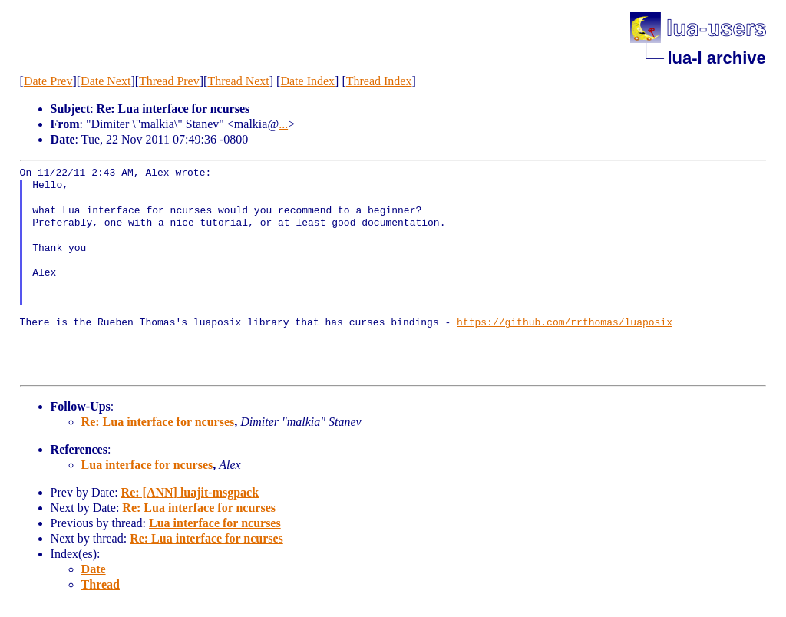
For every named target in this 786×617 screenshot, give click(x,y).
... (283, 123)
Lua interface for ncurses (147, 464)
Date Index (307, 80)
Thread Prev (169, 80)
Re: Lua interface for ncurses (158, 421)
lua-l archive (716, 58)
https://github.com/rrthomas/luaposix (564, 323)
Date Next (105, 80)
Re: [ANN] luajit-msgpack (190, 492)
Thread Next (238, 80)
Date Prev (48, 80)
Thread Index (379, 80)
